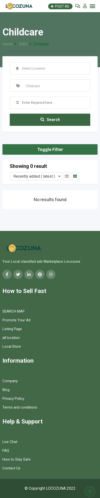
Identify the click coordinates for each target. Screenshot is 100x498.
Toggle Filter (50, 149)
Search (50, 119)
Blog (5, 390)
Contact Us (11, 468)
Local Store (11, 346)
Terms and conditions (19, 407)
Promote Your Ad (16, 320)
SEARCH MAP (13, 311)
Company (10, 381)
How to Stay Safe (16, 459)
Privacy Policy (13, 398)
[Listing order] (36, 176)
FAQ (5, 450)
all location (11, 338)
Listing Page (12, 329)
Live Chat (9, 442)
